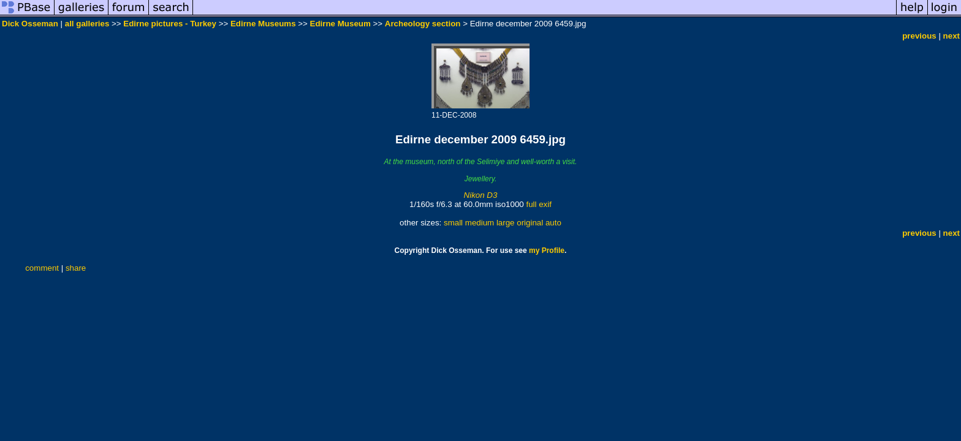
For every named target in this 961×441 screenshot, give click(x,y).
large (505, 222)
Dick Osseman (30, 23)
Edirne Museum (340, 23)
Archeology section (423, 23)
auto (553, 222)
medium (479, 222)
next (951, 35)
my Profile (546, 250)
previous (919, 35)
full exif (538, 204)
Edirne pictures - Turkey (169, 23)
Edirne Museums (263, 23)
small (453, 222)
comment (42, 268)
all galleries (87, 23)
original (530, 222)
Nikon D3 (481, 195)
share (76, 268)
